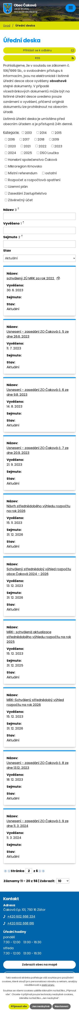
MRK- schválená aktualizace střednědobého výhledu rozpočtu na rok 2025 (39, 637)
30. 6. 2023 (15, 290)
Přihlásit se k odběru (48, 50)
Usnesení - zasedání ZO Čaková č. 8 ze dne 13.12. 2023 (37, 765)
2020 (12, 146)
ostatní (51, 173)
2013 (28, 132)
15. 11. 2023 (14, 522)
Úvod (6, 25)
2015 (58, 132)
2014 (43, 132)
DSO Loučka (49, 153)
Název (10, 209)
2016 (11, 139)
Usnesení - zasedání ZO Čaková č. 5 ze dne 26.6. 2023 (38, 334)
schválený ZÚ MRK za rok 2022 (33, 278)
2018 (41, 139)
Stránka (17, 871)
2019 (55, 139)
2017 (26, 139)
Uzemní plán (18, 186)
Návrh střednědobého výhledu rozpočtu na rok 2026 (38, 508)
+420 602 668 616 (20, 923)
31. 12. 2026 (15, 534)
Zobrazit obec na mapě (39, 964)
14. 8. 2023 (14, 406)
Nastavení (61, 1006)
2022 (42, 146)
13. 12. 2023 (15, 585)
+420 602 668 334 (21, 916)
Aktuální (13, 309)
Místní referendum (22, 173)
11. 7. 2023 (14, 348)
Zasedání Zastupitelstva (27, 193)
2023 (58, 146)
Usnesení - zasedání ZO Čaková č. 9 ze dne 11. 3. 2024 (37, 823)
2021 (27, 146)
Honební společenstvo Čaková (32, 159)
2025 (28, 153)
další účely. (48, 985)
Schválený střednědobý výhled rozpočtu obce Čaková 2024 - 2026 (39, 571)
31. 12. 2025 (15, 665)
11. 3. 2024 (14, 837)
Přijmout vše (19, 1006)
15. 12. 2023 (15, 653)
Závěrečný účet (20, 200)
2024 (12, 153)
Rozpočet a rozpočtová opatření (34, 179)
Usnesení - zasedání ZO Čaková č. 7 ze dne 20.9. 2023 (37, 450)
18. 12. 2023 (15, 779)
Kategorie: (11, 132)
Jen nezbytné (41, 1006)
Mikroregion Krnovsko (25, 166)
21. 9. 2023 (14, 464)
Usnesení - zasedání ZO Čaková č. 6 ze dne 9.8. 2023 (37, 392)
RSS (54, 58)
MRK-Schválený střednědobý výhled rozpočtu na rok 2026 (35, 702)
